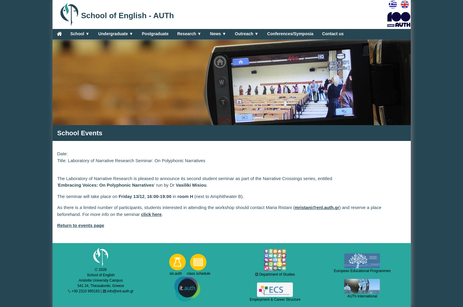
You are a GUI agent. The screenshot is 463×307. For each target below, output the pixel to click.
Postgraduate (155, 33)
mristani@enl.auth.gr (317, 207)
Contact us (333, 33)
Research (189, 34)
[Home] (59, 34)
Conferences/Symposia (290, 33)
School (80, 34)
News (218, 34)
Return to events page (80, 225)
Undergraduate (115, 34)
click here (151, 214)
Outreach (247, 34)
